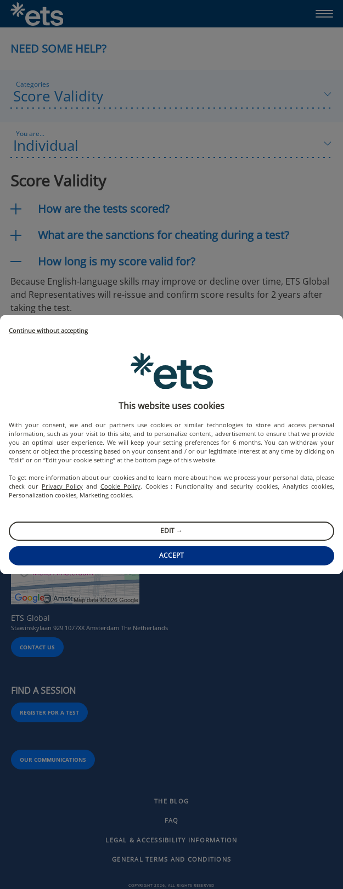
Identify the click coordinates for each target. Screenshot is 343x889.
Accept (171, 555)
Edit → (171, 530)
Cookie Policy (120, 486)
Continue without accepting (48, 331)
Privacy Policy (62, 486)
